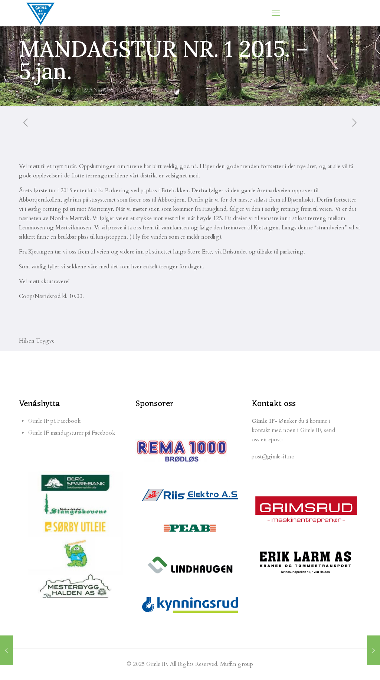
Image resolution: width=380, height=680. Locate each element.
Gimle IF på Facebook (54, 421)
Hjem (25, 90)
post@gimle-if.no (273, 456)
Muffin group (236, 664)
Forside (58, 90)
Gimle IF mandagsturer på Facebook (71, 433)
